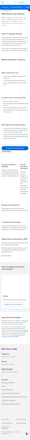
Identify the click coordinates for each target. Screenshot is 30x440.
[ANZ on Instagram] (12, 409)
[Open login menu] (26, 2)
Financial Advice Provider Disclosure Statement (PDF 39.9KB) (13, 335)
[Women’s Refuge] (27, 433)
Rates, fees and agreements (16, 324)
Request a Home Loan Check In (15, 148)
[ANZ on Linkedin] (7, 409)
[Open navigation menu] (2, 2)
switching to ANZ (19, 136)
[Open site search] (15, 2)
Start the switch (7, 256)
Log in (21, 2)
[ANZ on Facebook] (3, 409)
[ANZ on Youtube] (17, 409)
